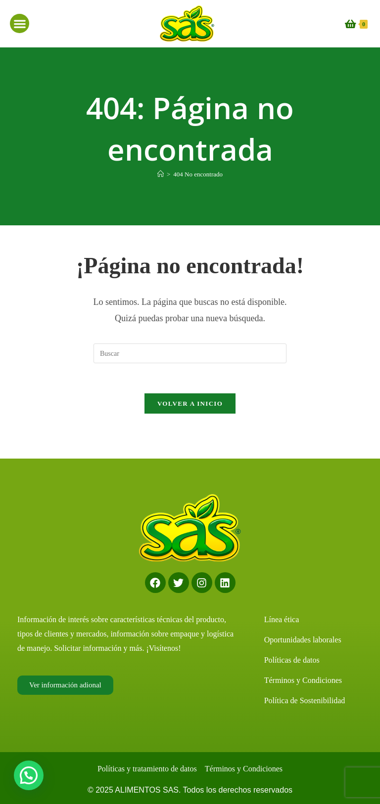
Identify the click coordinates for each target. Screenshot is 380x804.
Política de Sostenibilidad (304, 700)
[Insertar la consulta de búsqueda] (190, 353)
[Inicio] (160, 174)
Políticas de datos (292, 660)
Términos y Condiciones (303, 680)
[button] (19, 23)
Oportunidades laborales (302, 639)
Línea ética (281, 619)
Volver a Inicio (190, 403)
